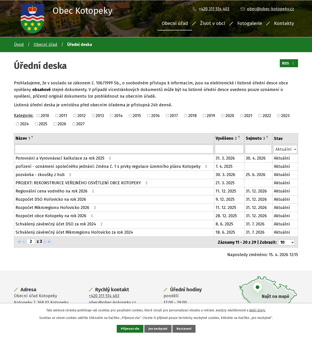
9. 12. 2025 (225, 199)
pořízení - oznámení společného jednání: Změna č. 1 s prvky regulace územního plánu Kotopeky (112, 166)
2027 (80, 123)
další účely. (257, 310)
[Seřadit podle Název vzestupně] (32, 136)
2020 (229, 115)
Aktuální (282, 158)
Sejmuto (255, 138)
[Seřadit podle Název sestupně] (32, 138)
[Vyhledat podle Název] (114, 149)
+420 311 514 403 (214, 8)
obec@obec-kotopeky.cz (270, 8)
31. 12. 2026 (256, 191)
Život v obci (212, 23)
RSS (288, 64)
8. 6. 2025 (224, 224)
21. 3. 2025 (225, 182)
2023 (285, 115)
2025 (43, 123)
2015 (137, 115)
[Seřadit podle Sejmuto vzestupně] (267, 136)
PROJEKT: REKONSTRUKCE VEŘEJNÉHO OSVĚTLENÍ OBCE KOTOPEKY (82, 182)
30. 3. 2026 (225, 174)
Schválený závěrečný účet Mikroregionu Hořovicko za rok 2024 (74, 232)
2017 (174, 115)
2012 (81, 115)
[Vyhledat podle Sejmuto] (258, 149)
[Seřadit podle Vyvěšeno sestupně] (239, 138)
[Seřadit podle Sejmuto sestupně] (267, 138)
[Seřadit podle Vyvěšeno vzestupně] (239, 136)
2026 (62, 123)
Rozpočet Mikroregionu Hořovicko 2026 (57, 207)
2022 (267, 115)
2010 (45, 115)
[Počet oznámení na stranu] (286, 242)
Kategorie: (23, 115)
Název (23, 138)
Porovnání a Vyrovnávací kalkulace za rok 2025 (64, 158)
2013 (100, 115)
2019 (211, 115)
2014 (118, 115)
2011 (63, 115)
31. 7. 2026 (255, 224)
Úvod (19, 44)
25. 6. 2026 (256, 174)
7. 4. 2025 (224, 166)
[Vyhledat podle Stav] (285, 149)
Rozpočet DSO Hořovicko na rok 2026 (51, 199)
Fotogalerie (249, 23)
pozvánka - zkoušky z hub (44, 174)
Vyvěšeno (226, 138)
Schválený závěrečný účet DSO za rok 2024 (60, 224)
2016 (155, 115)
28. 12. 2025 (226, 215)
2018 (192, 115)
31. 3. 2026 (225, 158)
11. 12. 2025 (226, 191)
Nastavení (184, 329)
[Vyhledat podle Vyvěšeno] (229, 149)
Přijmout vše (129, 329)
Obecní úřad (175, 23)
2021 (248, 115)
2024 (24, 123)
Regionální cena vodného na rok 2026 (56, 191)
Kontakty (284, 23)
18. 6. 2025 (225, 232)
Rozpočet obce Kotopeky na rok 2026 (55, 215)
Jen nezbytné (158, 329)
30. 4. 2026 (256, 158)
